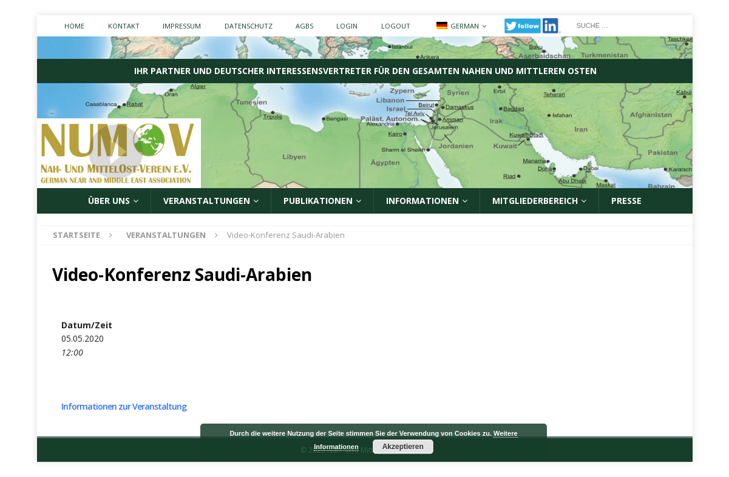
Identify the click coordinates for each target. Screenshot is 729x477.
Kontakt (124, 25)
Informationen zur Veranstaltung (123, 406)
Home (74, 25)
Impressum (182, 25)
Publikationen (318, 200)
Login (347, 25)
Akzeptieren (403, 446)
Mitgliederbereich (535, 200)
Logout (395, 25)
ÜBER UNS (109, 200)
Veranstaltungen (206, 200)
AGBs (304, 25)
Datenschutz (249, 25)
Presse (626, 200)
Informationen (422, 200)
